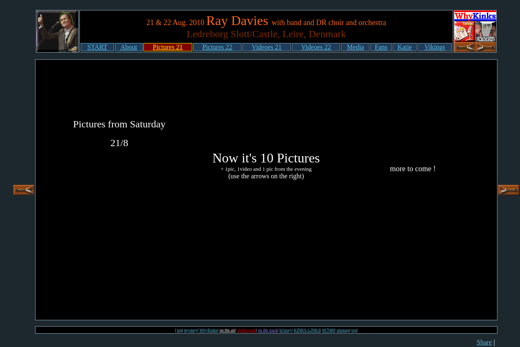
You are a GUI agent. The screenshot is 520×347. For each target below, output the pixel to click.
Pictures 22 (217, 47)
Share (484, 342)
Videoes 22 (316, 47)
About (128, 47)
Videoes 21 (266, 47)
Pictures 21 (168, 47)
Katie (405, 47)
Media (355, 47)
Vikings (434, 47)
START (97, 47)
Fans (381, 47)
